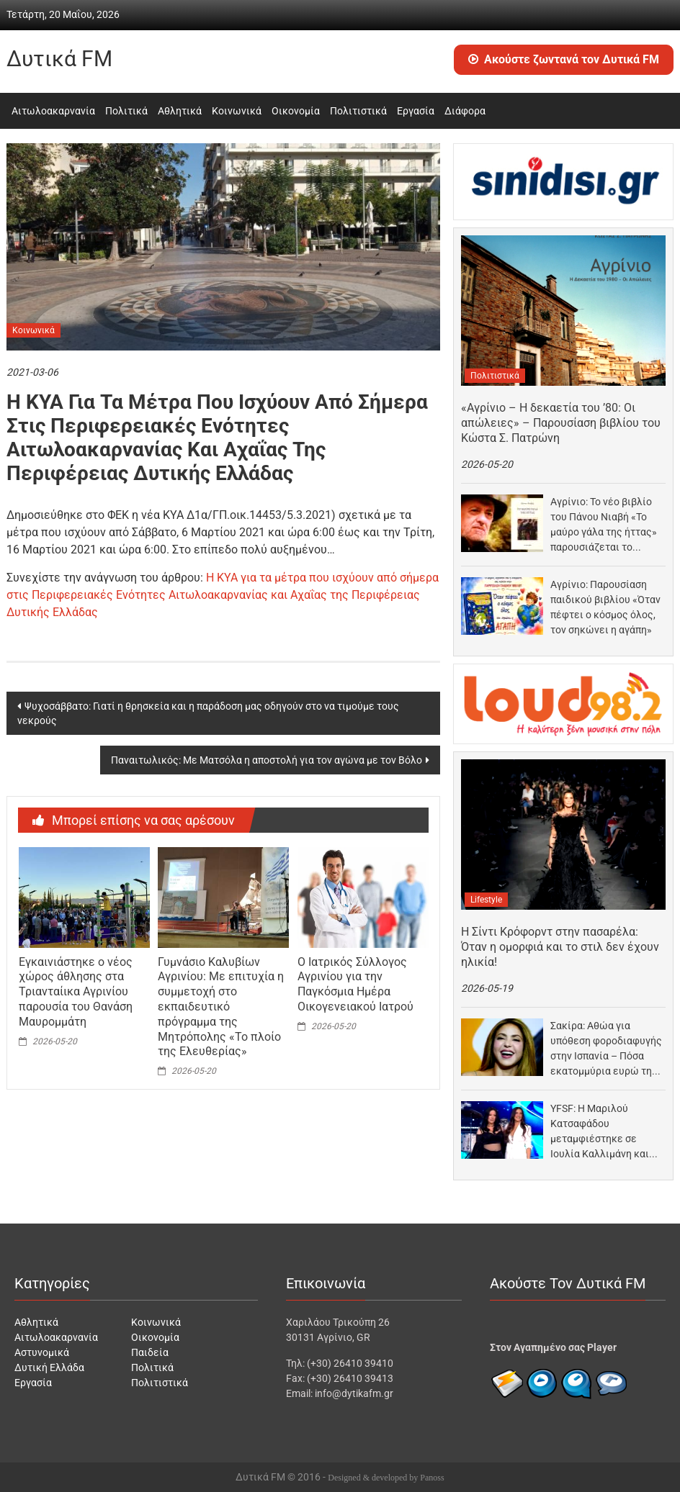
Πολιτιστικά (358, 111)
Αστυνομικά (41, 1352)
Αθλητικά (180, 111)
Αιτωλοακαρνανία (53, 111)
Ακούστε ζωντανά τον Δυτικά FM (563, 59)
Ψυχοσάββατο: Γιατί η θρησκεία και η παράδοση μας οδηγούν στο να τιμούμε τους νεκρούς (208, 713)
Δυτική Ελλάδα (49, 1367)
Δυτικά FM (59, 58)
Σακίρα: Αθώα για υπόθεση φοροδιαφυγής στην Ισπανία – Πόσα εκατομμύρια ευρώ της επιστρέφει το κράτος (606, 1049)
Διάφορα (465, 111)
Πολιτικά (126, 111)
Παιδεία (150, 1352)
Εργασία (415, 111)
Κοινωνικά (236, 111)
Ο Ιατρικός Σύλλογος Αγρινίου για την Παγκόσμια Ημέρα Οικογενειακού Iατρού (355, 984)
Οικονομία (296, 111)
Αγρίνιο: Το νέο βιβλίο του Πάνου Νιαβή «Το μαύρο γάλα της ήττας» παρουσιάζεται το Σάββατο (603, 525)
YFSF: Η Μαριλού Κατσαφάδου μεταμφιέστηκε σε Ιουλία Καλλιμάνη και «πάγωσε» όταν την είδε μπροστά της (606, 1132)
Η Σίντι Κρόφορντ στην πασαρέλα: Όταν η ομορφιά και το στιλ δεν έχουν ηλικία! (560, 947)
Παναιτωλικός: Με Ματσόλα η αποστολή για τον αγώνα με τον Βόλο (266, 760)
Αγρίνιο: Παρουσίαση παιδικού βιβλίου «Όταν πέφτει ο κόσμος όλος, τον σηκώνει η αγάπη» (605, 607)
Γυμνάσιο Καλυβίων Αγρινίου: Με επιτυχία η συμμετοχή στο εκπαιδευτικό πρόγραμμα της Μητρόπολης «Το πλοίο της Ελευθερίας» (221, 1007)
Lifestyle (486, 900)
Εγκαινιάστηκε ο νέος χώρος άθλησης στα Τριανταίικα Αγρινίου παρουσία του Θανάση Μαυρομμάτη (76, 991)
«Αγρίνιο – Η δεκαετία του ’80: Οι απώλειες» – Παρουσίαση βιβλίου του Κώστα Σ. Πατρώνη (561, 423)
